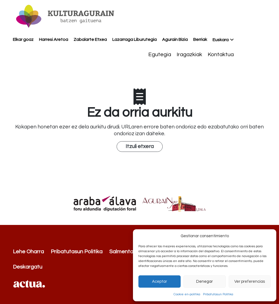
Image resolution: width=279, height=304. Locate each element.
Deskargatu (27, 267)
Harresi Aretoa (53, 39)
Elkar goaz (23, 39)
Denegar (204, 281)
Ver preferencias (249, 281)
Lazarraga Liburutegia (134, 39)
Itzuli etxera (140, 146)
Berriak (200, 39)
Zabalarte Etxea (90, 39)
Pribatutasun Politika (218, 294)
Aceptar (159, 281)
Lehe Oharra (28, 251)
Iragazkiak (189, 54)
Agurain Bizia (175, 39)
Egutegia (159, 54)
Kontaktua (221, 54)
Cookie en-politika (187, 294)
